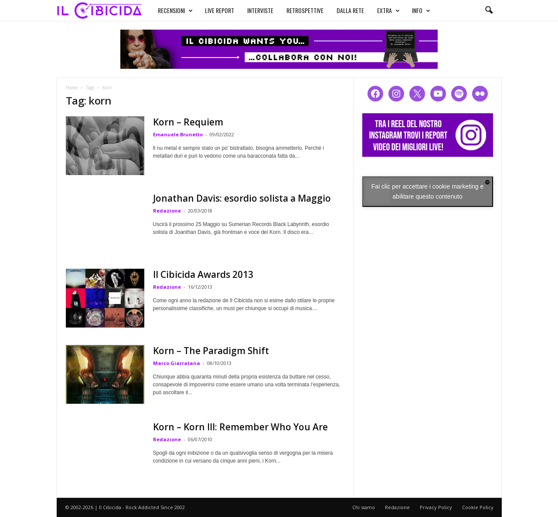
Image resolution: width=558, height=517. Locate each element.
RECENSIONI (167, 9)
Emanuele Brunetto (178, 134)
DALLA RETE (342, 9)
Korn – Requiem (188, 122)
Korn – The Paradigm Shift (211, 351)
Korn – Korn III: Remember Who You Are (240, 427)
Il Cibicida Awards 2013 (203, 274)
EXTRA (380, 9)
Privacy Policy (436, 507)
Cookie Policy (477, 507)
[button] (488, 10)
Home (72, 87)
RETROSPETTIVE (296, 9)
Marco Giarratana (176, 363)
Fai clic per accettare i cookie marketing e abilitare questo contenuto (427, 191)
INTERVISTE (252, 9)
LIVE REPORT (211, 9)
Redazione (167, 210)
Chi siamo (363, 507)
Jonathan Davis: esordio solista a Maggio (242, 198)
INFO (413, 9)
